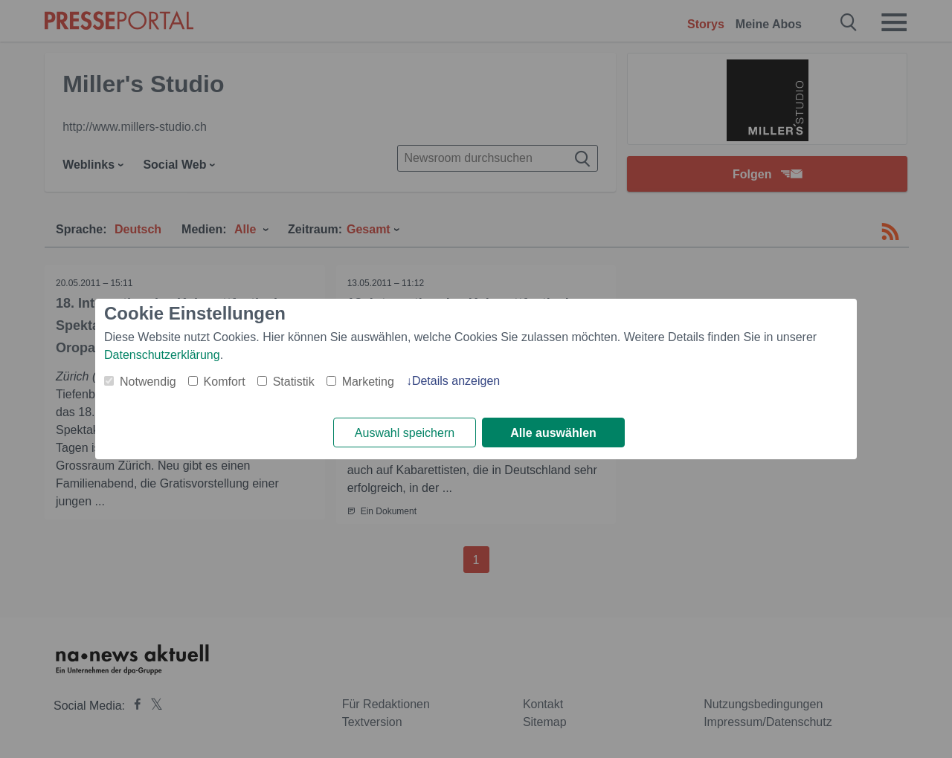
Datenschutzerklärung (162, 355)
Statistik (294, 381)
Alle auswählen (553, 433)
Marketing (368, 381)
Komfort (224, 381)
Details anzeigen (456, 381)
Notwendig (148, 381)
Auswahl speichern (404, 433)
